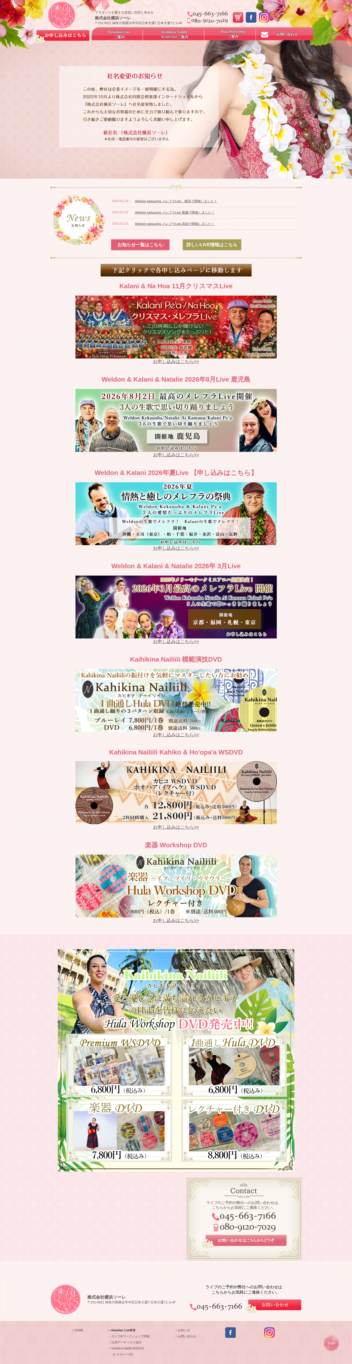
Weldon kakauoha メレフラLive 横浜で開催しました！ (176, 201)
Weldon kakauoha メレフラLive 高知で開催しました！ (175, 224)
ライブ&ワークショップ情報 (130, 1336)
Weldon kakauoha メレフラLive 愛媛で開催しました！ (175, 212)
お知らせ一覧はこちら (140, 244)
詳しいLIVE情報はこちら (211, 244)
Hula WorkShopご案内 (233, 34)
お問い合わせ (287, 34)
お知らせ (184, 1330)
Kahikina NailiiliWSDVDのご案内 (174, 34)
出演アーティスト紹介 (126, 1342)
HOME (78, 1330)
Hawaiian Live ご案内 (119, 34)
